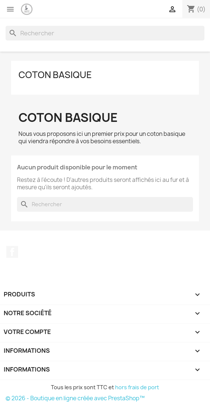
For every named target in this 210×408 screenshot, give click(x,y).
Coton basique (55, 74)
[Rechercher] (105, 33)
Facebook (12, 252)
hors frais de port (137, 387)
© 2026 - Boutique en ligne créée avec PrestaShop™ (75, 398)
